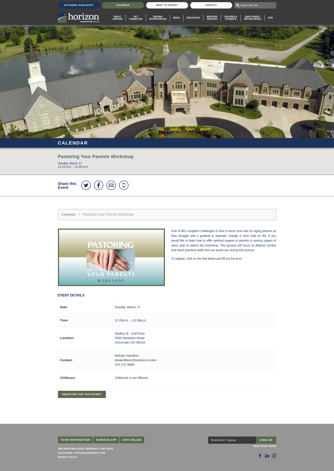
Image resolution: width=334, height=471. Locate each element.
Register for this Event (82, 394)
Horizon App (106, 439)
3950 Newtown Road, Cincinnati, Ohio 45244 (85, 448)
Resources (193, 18)
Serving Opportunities (158, 18)
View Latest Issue (264, 446)
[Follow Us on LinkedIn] (267, 456)
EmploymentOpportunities (252, 18)
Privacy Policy (68, 457)
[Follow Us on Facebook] (260, 456)
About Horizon (117, 18)
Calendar (123, 5)
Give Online (132, 439)
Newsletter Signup (223, 440)
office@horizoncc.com (89, 453)
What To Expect (167, 5)
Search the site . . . (251, 5)
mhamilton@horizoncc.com (135, 360)
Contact (211, 5)
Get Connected (135, 18)
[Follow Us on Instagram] (274, 456)
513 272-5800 (65, 453)
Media (176, 18)
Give (270, 18)
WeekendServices (212, 18)
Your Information (75, 439)
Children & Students (230, 18)
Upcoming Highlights (79, 5)
